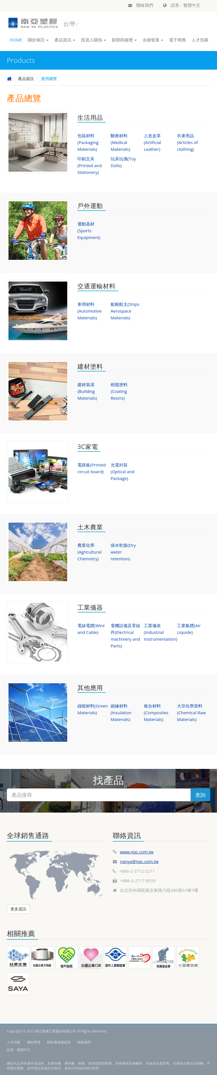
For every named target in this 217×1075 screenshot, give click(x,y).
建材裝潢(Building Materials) (87, 391)
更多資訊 (18, 909)
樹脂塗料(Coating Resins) (118, 391)
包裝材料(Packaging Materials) (87, 142)
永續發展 (152, 40)
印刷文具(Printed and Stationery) (89, 165)
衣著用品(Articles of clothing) (187, 142)
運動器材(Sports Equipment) (88, 230)
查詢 (200, 794)
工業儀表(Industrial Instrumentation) (160, 632)
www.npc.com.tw (136, 852)
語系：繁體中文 (181, 5)
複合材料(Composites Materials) (156, 712)
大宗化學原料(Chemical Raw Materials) (191, 712)
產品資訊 (64, 40)
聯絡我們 (140, 5)
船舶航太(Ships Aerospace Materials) (124, 310)
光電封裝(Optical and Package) (122, 471)
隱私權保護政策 (59, 1042)
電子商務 (177, 40)
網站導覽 (33, 1042)
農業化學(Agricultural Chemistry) (89, 551)
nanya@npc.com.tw (139, 861)
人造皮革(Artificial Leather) (152, 142)
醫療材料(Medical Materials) (120, 142)
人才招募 (200, 40)
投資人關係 (93, 40)
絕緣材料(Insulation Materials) (120, 712)
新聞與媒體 (124, 40)
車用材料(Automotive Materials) (89, 310)
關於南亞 (38, 40)
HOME (16, 40)
